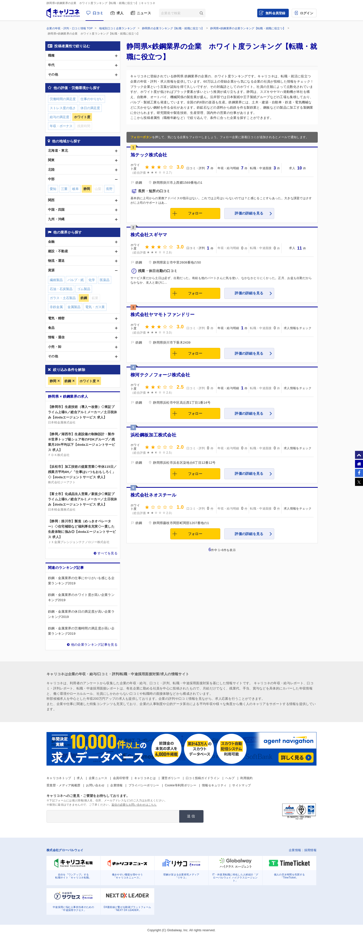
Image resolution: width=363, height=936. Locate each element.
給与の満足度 (59, 117)
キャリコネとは (145, 778)
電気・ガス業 (95, 307)
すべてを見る (108, 553)
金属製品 (74, 307)
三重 (64, 189)
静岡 (53, 381)
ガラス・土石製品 (63, 298)
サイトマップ (241, 785)
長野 (109, 189)
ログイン (306, 13)
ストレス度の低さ (63, 108)
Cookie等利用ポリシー (180, 785)
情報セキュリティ (214, 785)
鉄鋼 (67, 381)
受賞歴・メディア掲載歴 (63, 785)
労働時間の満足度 (63, 99)
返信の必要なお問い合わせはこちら (134, 804)
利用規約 (246, 778)
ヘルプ (229, 778)
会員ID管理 (120, 778)
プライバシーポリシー (143, 785)
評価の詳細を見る (249, 213)
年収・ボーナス (61, 126)
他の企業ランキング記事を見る (94, 644)
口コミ (98, 13)
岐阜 (75, 189)
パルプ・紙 (76, 280)
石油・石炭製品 (61, 289)
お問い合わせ (95, 785)
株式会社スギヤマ (148, 234)
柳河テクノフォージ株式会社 (160, 374)
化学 (91, 280)
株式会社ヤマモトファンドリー (162, 314)
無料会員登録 (276, 13)
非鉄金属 (56, 307)
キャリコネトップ (58, 778)
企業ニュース (98, 778)
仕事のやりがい (91, 99)
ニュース (144, 13)
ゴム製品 (83, 289)
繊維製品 (56, 280)
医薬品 (105, 280)
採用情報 (310, 850)
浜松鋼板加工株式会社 (153, 434)
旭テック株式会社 (148, 154)
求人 (120, 13)
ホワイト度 (88, 381)
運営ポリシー (171, 778)
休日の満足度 (90, 108)
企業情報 (116, 785)
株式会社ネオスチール (153, 495)
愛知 (53, 189)
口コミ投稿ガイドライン (203, 778)
